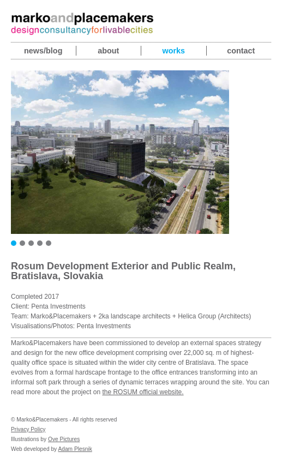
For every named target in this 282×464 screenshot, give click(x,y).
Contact (241, 50)
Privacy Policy (28, 429)
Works (173, 50)
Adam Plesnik (75, 449)
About (108, 50)
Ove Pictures (64, 439)
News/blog (43, 50)
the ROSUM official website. (142, 392)
